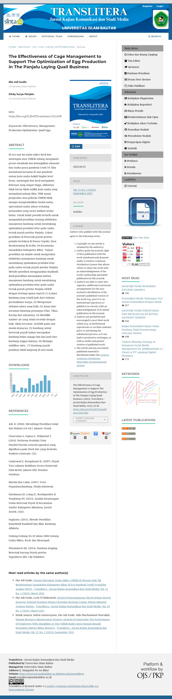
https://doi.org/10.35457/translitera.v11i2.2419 (35, 116)
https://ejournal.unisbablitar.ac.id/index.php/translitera (51, 673)
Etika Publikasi (134, 85)
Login (160, 6)
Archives (24, 47)
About (93, 36)
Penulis (129, 167)
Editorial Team (52, 36)
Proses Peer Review (137, 79)
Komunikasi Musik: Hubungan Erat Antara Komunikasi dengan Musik (142, 300)
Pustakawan (132, 173)
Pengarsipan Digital (137, 142)
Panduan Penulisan (137, 73)
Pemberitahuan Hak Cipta (141, 117)
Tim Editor (132, 60)
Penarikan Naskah (136, 129)
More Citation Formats (85, 419)
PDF (77, 146)
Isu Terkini (130, 154)
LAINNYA (130, 179)
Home (14, 36)
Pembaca (131, 160)
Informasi (130, 92)
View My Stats (141, 237)
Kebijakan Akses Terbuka (140, 123)
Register (148, 6)
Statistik (130, 148)
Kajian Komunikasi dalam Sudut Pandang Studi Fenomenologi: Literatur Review (140, 329)
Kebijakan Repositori (138, 104)
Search (154, 36)
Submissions (75, 36)
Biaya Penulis (133, 110)
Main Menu (131, 48)
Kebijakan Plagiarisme (139, 98)
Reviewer (131, 67)
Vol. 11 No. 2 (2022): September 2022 (53, 47)
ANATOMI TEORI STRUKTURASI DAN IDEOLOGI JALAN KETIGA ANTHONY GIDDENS (140, 314)
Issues (31, 36)
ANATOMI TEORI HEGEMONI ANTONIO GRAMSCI (139, 288)
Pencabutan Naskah (137, 135)
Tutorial (130, 185)
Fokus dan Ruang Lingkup (141, 54)
